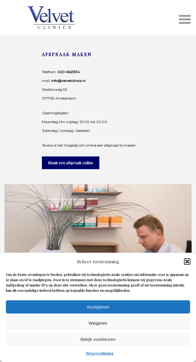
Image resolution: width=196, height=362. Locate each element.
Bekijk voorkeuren (97, 339)
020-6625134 (68, 72)
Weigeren (98, 323)
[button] (187, 261)
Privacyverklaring (100, 353)
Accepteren (98, 306)
